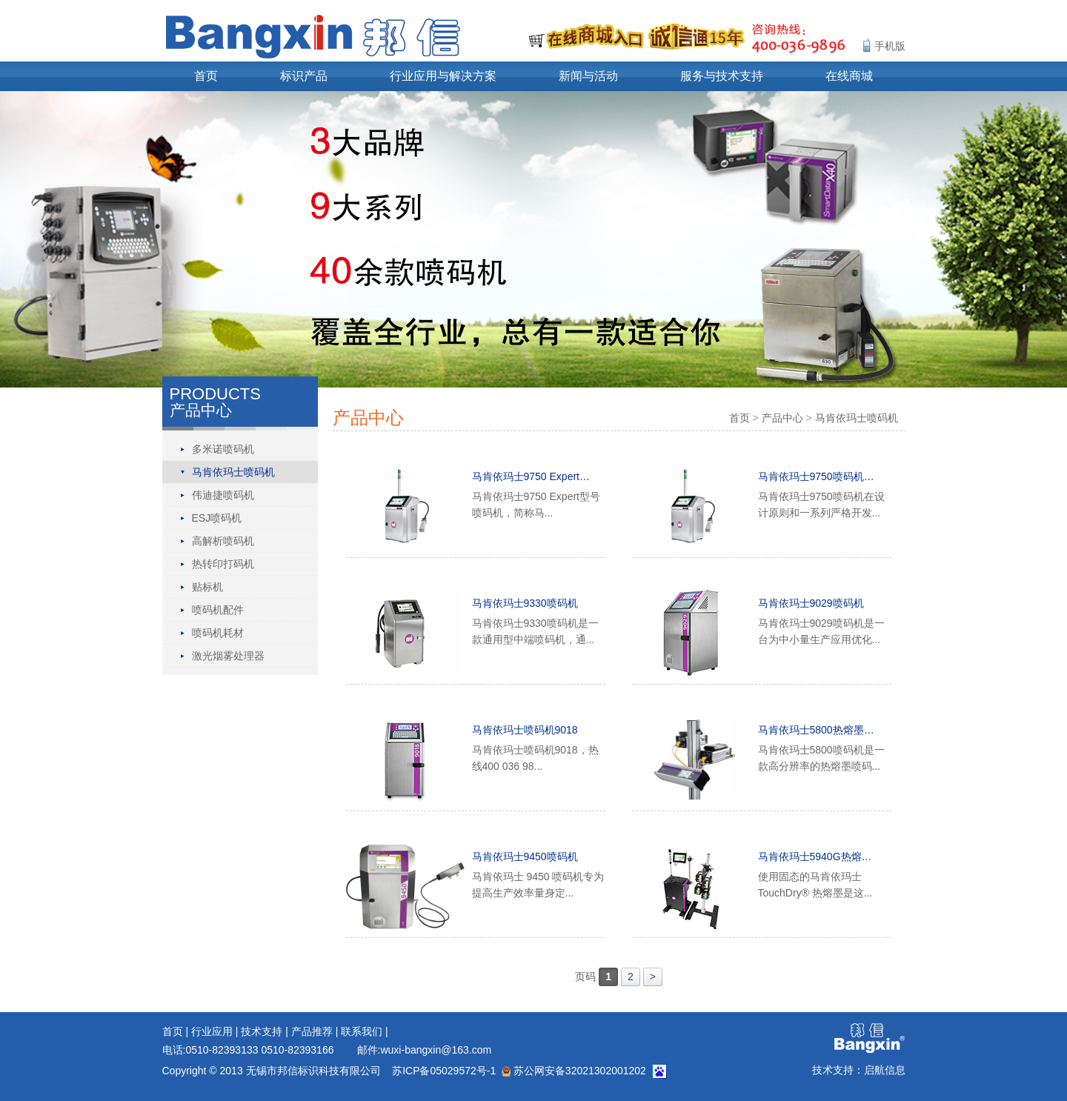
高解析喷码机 (223, 541)
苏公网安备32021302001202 (574, 1071)
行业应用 (212, 1031)
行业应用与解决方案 (443, 76)
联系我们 (361, 1031)
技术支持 (261, 1031)
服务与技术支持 (721, 76)
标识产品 (304, 76)
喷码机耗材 (218, 633)
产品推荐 (312, 1031)
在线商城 (849, 76)
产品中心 (782, 418)
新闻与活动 (588, 76)
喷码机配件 (218, 610)
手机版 (889, 46)
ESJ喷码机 (217, 518)
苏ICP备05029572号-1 (444, 1071)
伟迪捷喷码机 (223, 495)
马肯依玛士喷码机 (233, 472)
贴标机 (207, 587)
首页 (206, 76)
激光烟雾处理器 (228, 656)
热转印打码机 (223, 564)
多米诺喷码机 (223, 449)
